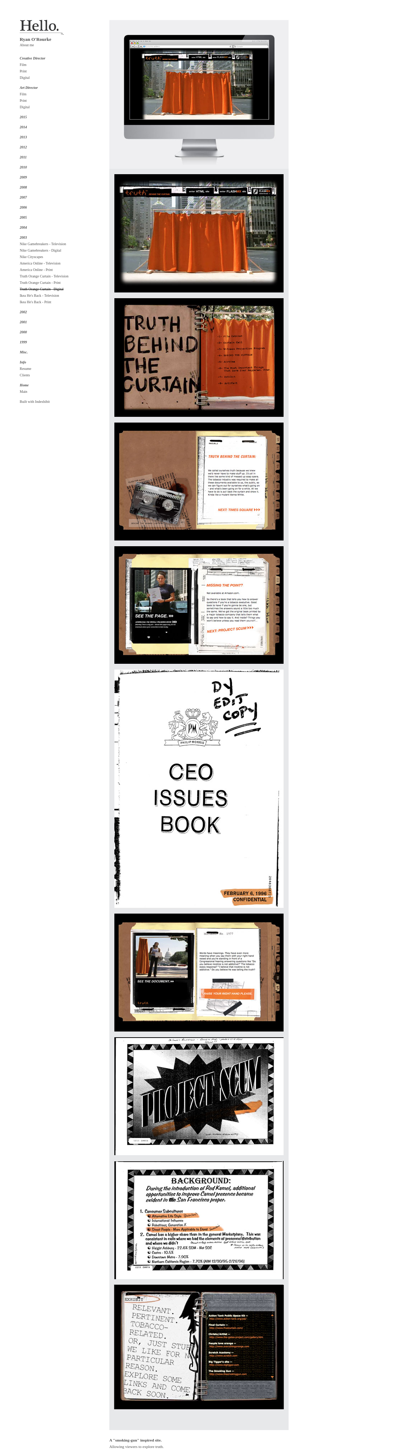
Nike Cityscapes (31, 257)
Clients (25, 375)
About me (27, 45)
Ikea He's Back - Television (39, 295)
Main (23, 392)
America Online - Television (40, 263)
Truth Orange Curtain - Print (40, 283)
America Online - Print (36, 270)
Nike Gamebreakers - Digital (40, 250)
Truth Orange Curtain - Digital (41, 289)
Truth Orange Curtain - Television (44, 276)
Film (23, 65)
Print (23, 71)
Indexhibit (42, 402)
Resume (25, 369)
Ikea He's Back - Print (35, 302)
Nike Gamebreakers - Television (43, 244)
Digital (25, 78)
